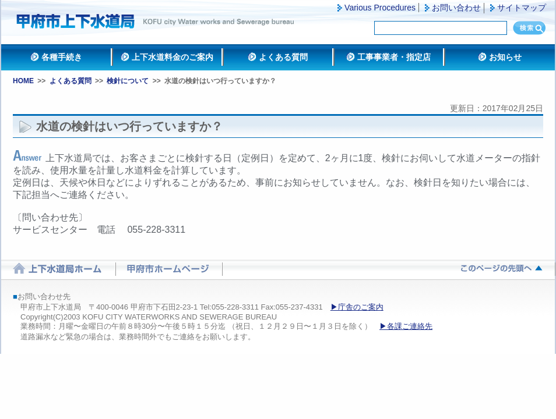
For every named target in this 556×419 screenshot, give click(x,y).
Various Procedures (380, 7)
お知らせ (505, 57)
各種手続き (61, 57)
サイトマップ (521, 7)
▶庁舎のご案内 (356, 307)
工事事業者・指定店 (394, 57)
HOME (23, 81)
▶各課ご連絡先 (405, 326)
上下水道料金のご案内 (172, 57)
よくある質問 (283, 57)
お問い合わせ (456, 7)
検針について (128, 81)
